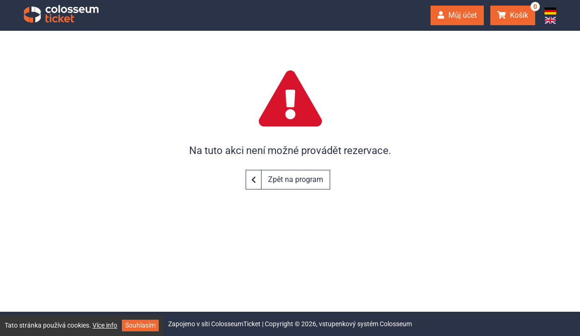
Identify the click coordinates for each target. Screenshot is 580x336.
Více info (104, 325)
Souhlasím (140, 325)
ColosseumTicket (236, 324)
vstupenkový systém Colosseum (365, 324)
